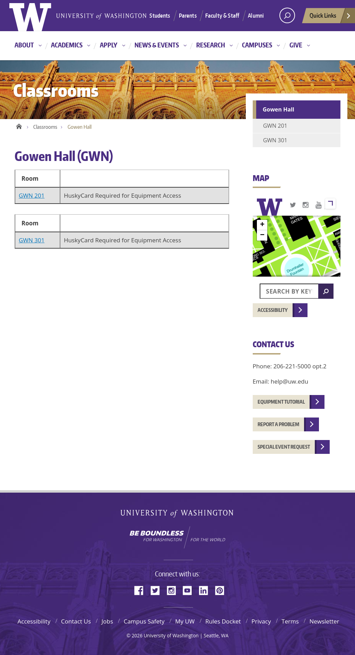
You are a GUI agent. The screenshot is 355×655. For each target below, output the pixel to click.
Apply (109, 45)
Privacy (261, 621)
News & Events (157, 45)
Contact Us (76, 621)
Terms (290, 621)
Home (19, 125)
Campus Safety (144, 621)
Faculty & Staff (222, 15)
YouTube (190, 590)
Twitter (157, 590)
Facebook (141, 590)
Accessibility (273, 310)
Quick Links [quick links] (330, 17)
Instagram (173, 590)
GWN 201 (31, 195)
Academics (67, 45)
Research (210, 45)
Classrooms (45, 127)
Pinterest (222, 590)
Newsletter (324, 621)
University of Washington (178, 515)
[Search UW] (287, 15)
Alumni (256, 15)
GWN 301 (31, 240)
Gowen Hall (278, 109)
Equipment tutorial (281, 402)
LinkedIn (206, 590)
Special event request (284, 447)
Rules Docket (223, 621)
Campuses (257, 45)
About (24, 45)
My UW (184, 621)
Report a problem (278, 424)
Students (159, 15)
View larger (330, 203)
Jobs (107, 621)
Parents (188, 15)
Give (295, 45)
